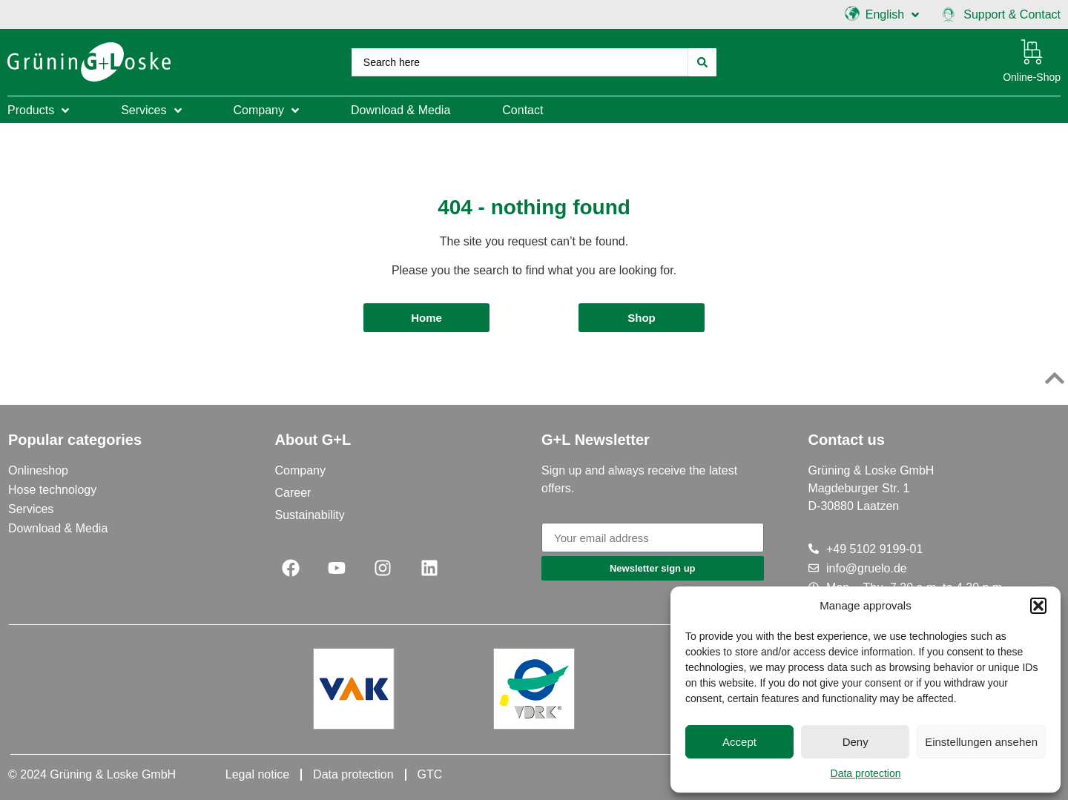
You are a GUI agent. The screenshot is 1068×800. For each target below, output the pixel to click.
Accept (739, 741)
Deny (855, 741)
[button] (1038, 605)
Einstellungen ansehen (981, 741)
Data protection (866, 773)
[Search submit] (702, 62)
